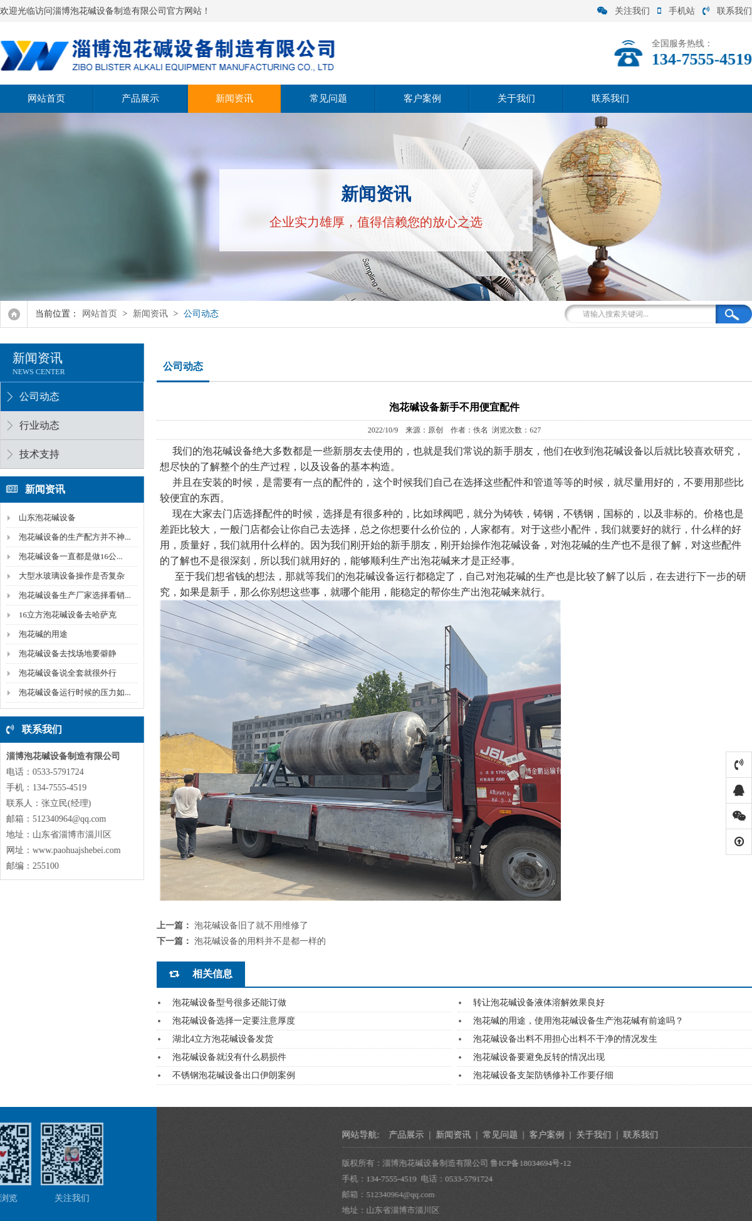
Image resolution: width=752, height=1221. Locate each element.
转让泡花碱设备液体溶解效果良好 (539, 1002)
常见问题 (328, 98)
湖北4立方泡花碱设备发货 (222, 1039)
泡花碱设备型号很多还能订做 (229, 1002)
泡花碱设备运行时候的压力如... (72, 692)
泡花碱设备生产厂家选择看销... (72, 595)
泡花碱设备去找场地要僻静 (65, 653)
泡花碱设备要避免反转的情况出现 (539, 1057)
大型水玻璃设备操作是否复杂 (69, 575)
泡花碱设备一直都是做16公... (68, 556)
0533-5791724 (590, 1178)
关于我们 (516, 98)
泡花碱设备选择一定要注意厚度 (233, 1020)
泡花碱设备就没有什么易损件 (229, 1057)
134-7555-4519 (512, 1178)
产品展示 (140, 98)
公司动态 (201, 313)
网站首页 (46, 98)
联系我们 (727, 11)
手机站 (676, 11)
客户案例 (422, 98)
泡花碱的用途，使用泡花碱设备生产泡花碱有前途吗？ (578, 1020)
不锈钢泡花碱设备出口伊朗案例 (233, 1075)
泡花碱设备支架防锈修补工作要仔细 (543, 1075)
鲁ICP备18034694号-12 (651, 1163)
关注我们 (623, 11)
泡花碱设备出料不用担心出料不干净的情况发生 (565, 1039)
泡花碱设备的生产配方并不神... (72, 537)
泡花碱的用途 (40, 634)
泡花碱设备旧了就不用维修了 (251, 925)
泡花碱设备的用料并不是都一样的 (260, 941)
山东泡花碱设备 (44, 517)
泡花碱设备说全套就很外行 (65, 673)
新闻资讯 (234, 98)
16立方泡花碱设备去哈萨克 (65, 614)
